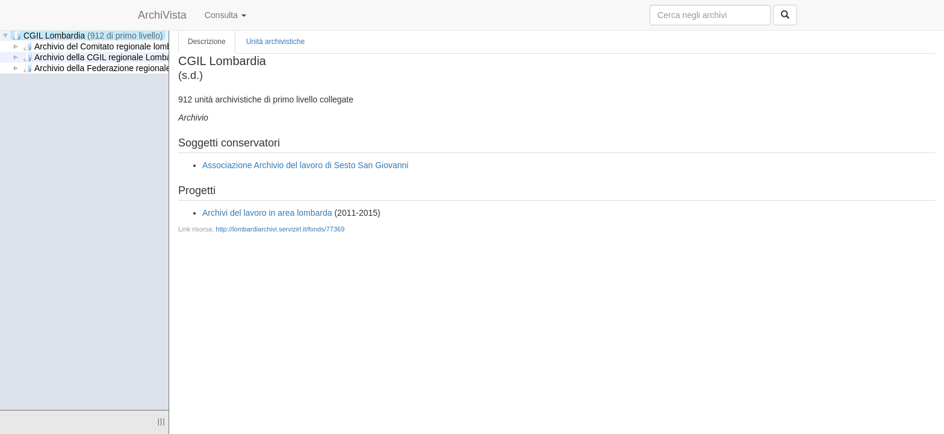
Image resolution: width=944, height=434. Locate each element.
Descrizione (207, 41)
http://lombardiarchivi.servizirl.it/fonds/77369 (280, 229)
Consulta (225, 15)
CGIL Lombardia (87, 35)
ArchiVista (162, 15)
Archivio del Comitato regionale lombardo (142, 46)
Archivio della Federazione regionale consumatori (157, 67)
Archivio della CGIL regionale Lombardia (143, 56)
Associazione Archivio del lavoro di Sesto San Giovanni (305, 165)
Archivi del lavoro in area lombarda (267, 213)
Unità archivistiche (275, 41)
